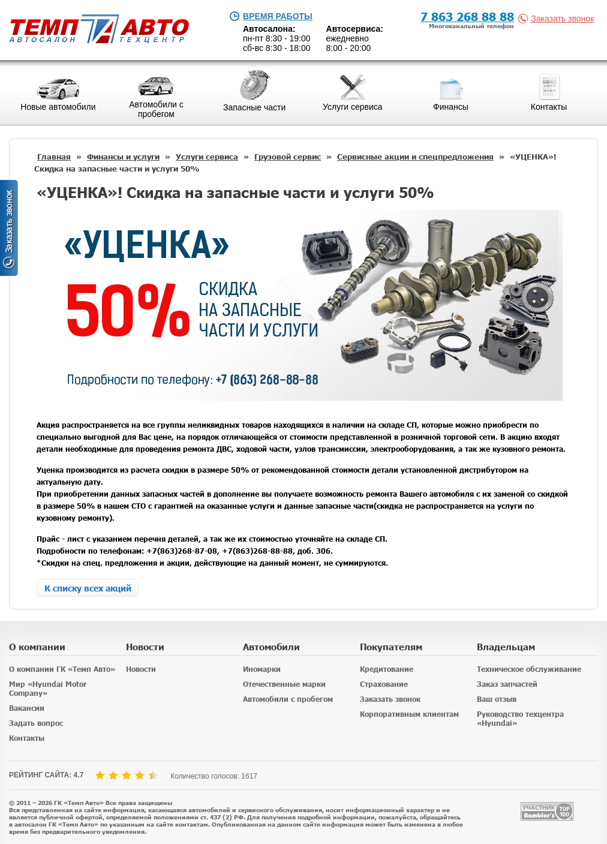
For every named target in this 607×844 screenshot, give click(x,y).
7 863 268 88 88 (467, 15)
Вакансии (26, 708)
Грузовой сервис (287, 156)
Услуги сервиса (207, 156)
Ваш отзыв (496, 699)
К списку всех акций (87, 587)
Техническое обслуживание (529, 669)
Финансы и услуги (123, 156)
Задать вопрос (36, 723)
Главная (54, 156)
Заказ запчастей (507, 684)
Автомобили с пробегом (288, 699)
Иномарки (262, 669)
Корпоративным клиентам (409, 714)
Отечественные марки (284, 684)
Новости (141, 669)
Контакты (26, 738)
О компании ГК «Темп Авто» (62, 669)
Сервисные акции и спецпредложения (415, 156)
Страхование (384, 684)
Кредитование (386, 669)
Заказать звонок (558, 18)
